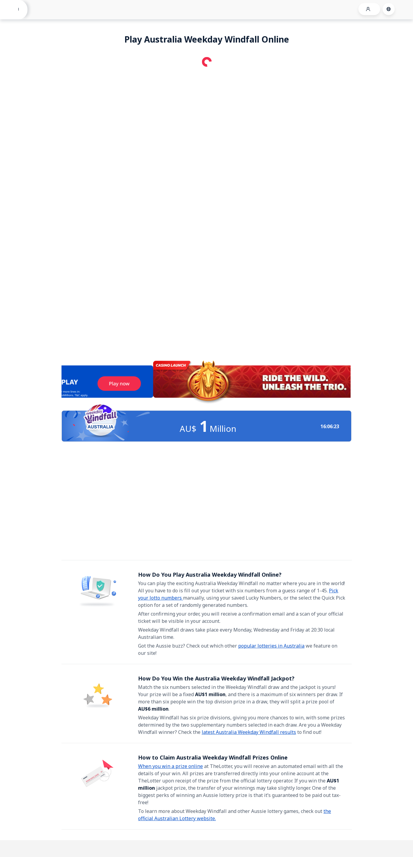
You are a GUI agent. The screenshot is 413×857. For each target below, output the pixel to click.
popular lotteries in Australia (271, 645)
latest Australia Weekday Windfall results (249, 732)
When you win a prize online (170, 766)
